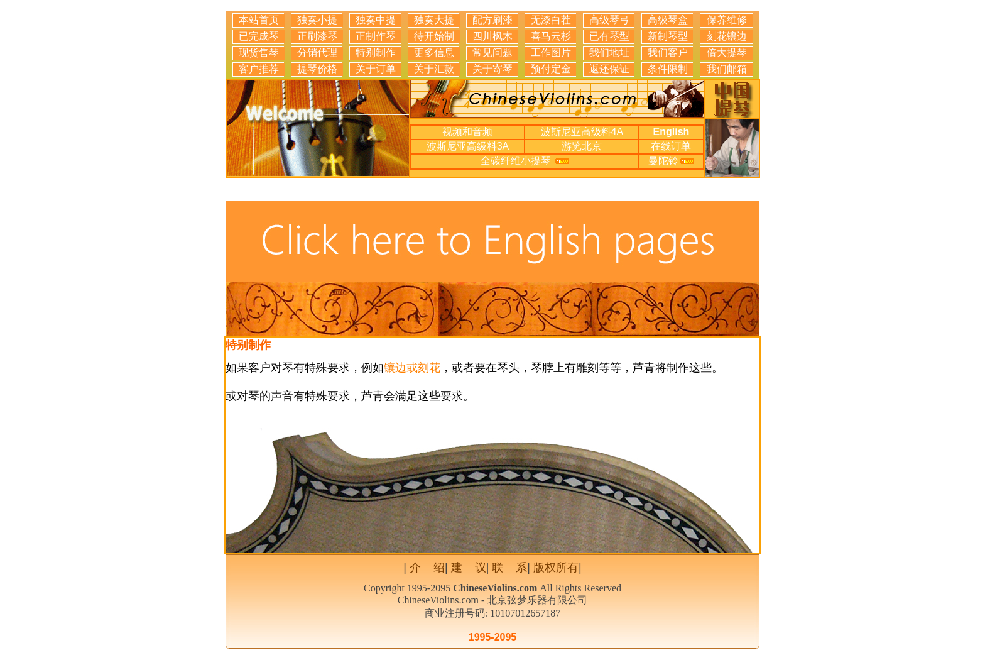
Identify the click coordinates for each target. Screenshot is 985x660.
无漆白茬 (551, 19)
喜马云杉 (551, 36)
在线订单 (671, 146)
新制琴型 (668, 36)
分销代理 (317, 52)
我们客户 (668, 52)
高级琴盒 (668, 19)
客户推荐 (259, 68)
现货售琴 (259, 52)
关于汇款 (434, 68)
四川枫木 (492, 36)
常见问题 (492, 52)
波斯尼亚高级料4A (582, 131)
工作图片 (551, 52)
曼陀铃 (663, 160)
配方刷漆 (492, 19)
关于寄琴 (492, 68)
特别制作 (376, 52)
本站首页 (259, 19)
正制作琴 (376, 36)
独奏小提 (317, 19)
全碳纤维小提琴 (517, 160)
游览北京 (582, 146)
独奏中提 (376, 19)
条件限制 (668, 68)
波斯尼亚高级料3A (468, 146)
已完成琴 (259, 36)
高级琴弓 (609, 19)
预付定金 (551, 68)
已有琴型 (609, 36)
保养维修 (727, 19)
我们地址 (609, 52)
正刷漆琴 (317, 36)
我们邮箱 (727, 68)
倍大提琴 (727, 52)
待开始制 (434, 36)
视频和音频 (467, 131)
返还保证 (609, 68)
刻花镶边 (727, 36)
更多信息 (434, 52)
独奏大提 (434, 19)
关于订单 (376, 68)
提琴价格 (317, 68)
